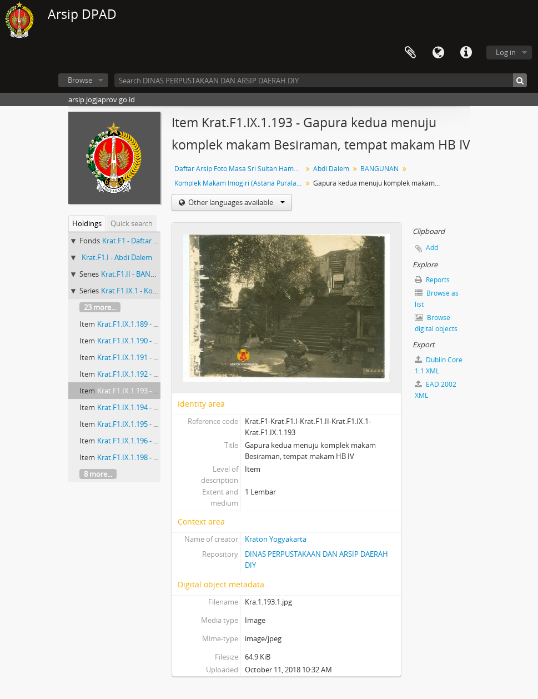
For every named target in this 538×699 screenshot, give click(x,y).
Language (438, 53)
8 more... (98, 474)
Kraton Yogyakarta (275, 539)
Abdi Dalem (331, 168)
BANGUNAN (379, 168)
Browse (80, 80)
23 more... (100, 307)
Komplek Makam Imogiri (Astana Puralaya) (239, 183)
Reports (432, 279)
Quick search (131, 223)
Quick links (466, 53)
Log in (506, 52)
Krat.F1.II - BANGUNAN (138, 274)
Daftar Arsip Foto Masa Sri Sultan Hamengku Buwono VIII (239, 168)
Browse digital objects (436, 323)
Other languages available (236, 202)
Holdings (87, 223)
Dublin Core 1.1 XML (438, 365)
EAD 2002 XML (435, 390)
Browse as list (437, 298)
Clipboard (410, 53)
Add (432, 247)
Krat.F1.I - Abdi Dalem (117, 257)
